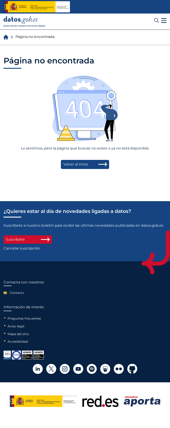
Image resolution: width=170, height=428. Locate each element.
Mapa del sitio (18, 334)
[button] (163, 20)
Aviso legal (16, 326)
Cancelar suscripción (22, 248)
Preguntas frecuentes (24, 318)
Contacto (17, 293)
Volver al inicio (75, 164)
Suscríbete (28, 239)
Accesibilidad (18, 342)
